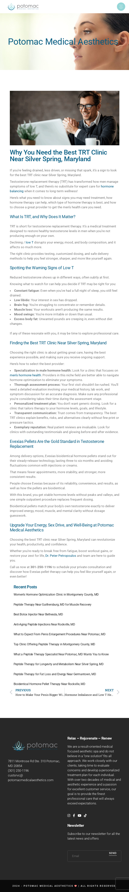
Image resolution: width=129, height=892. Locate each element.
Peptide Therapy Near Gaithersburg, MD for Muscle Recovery (52, 604)
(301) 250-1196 (18, 770)
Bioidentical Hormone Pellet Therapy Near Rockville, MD (49, 684)
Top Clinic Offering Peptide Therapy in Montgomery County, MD (54, 644)
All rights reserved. (99, 886)
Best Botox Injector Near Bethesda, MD (38, 614)
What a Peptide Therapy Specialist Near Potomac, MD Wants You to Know (61, 654)
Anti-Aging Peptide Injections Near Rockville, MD (44, 624)
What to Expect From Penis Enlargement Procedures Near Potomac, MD (60, 634)
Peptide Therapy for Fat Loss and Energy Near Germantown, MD (55, 674)
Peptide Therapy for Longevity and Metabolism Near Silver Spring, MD (59, 664)
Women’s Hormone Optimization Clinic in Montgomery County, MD (56, 594)
